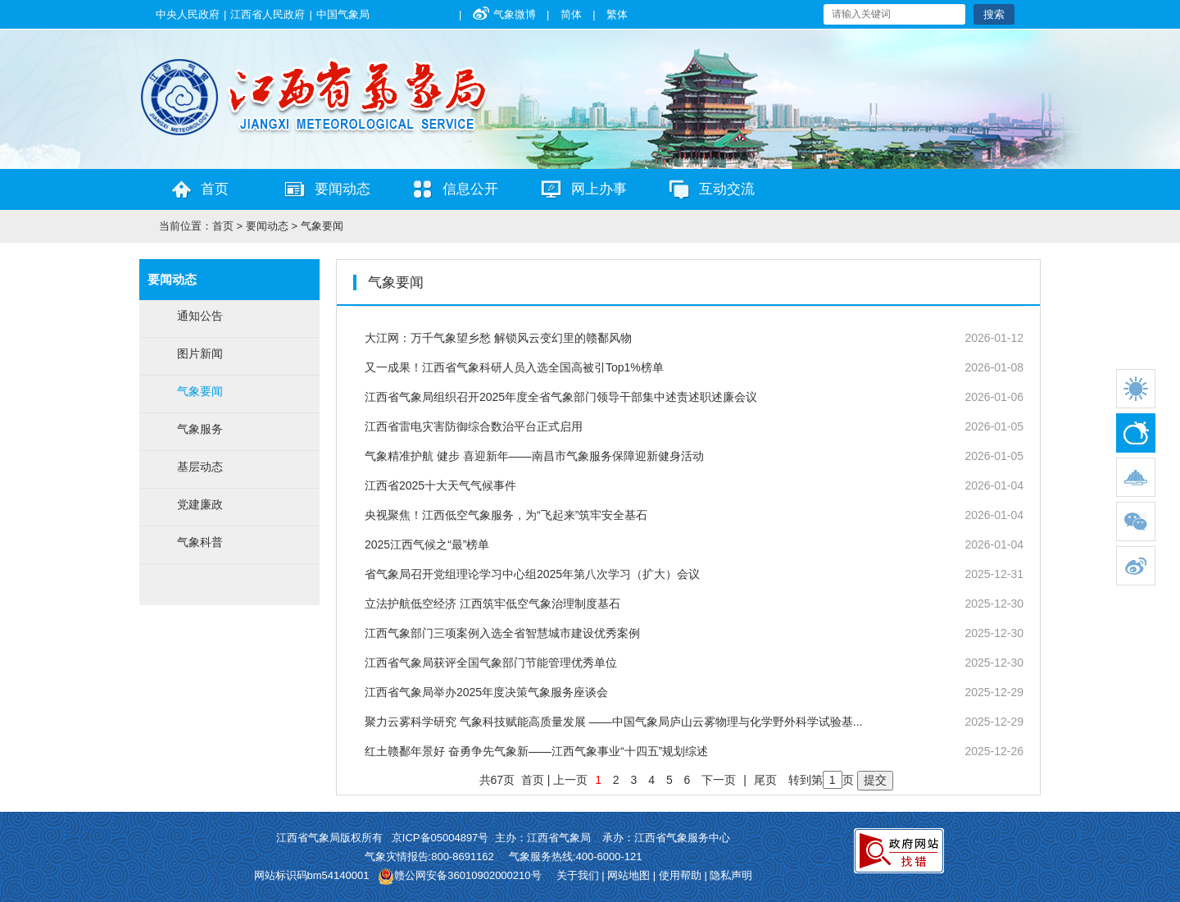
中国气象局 (343, 14)
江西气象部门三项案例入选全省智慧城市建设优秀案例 (502, 633)
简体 (571, 14)
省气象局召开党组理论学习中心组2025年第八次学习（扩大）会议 (532, 574)
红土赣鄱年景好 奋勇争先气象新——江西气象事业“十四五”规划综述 (536, 751)
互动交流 (727, 189)
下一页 (718, 779)
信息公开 (470, 189)
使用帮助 (680, 875)
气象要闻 (322, 226)
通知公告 (200, 315)
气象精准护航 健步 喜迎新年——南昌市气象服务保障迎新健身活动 (534, 455)
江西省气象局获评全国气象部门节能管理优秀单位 (491, 662)
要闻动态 (342, 189)
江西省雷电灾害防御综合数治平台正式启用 (474, 426)
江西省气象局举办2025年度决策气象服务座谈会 (486, 692)
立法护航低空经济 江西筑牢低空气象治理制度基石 (492, 603)
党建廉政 (200, 504)
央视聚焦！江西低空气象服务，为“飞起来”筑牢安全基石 (506, 515)
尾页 (765, 779)
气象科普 (200, 542)
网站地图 (628, 875)
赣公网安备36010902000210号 (467, 875)
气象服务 (200, 428)
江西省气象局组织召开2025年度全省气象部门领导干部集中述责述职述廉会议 (561, 396)
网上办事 (599, 189)
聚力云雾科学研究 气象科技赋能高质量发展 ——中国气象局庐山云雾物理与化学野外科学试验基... (613, 721)
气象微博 (504, 14)
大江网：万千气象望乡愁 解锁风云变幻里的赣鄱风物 (498, 337)
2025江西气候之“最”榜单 (427, 544)
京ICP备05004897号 (438, 837)
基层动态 (200, 466)
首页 (215, 189)
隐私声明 (731, 875)
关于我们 (577, 875)
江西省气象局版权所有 (329, 837)
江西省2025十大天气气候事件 (440, 485)
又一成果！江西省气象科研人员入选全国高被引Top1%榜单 (514, 367)
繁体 (617, 14)
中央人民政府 (188, 14)
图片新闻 (200, 353)
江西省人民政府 (267, 14)
